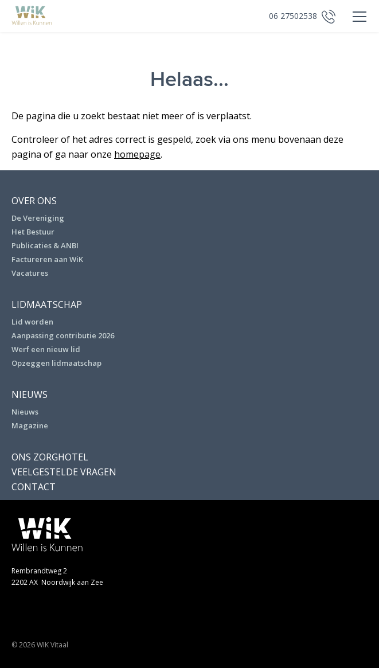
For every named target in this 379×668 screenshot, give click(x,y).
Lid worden (32, 322)
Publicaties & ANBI (45, 245)
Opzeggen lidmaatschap (56, 363)
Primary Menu (356, 16)
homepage (137, 154)
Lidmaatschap (46, 304)
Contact (33, 487)
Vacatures (29, 273)
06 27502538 (293, 15)
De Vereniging (37, 218)
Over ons (34, 200)
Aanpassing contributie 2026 (62, 335)
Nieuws (29, 394)
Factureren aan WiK (47, 259)
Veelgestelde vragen (63, 472)
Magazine (29, 425)
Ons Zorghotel (49, 457)
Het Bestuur (32, 231)
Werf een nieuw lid (45, 349)
